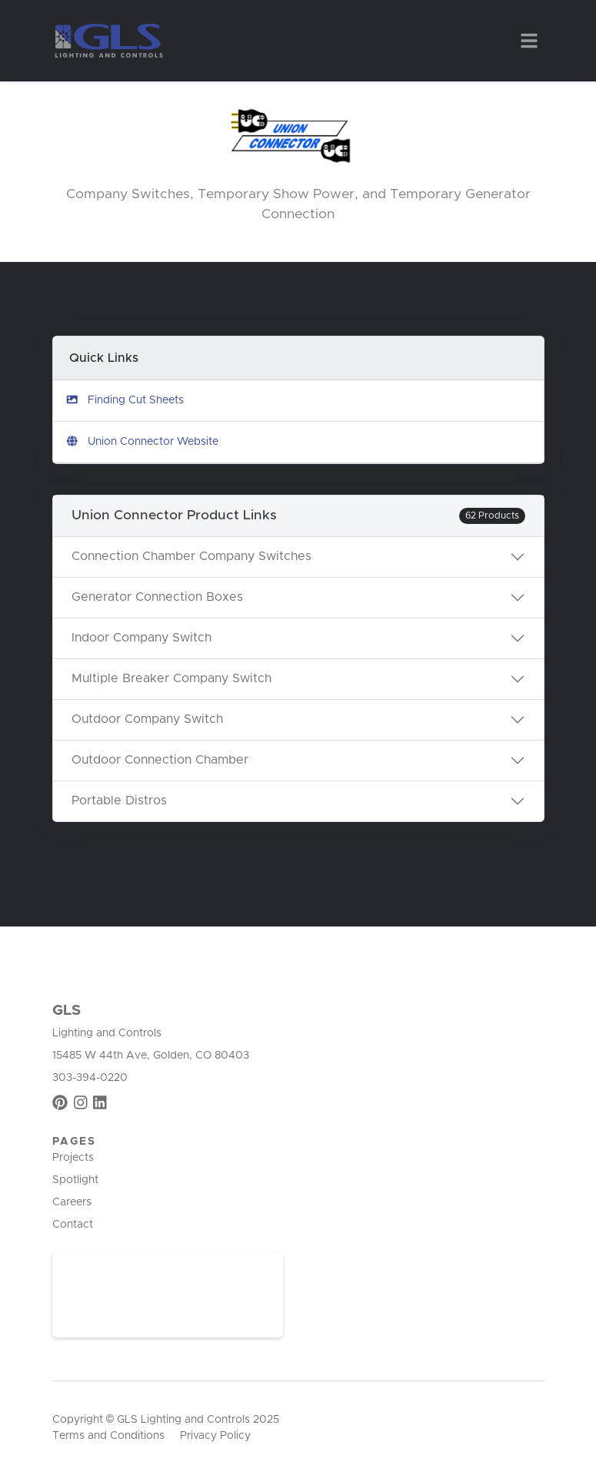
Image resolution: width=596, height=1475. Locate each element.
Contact (72, 1224)
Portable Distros (119, 800)
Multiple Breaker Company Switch (171, 678)
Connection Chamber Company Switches (191, 556)
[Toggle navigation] (529, 40)
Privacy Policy (215, 1435)
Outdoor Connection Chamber (160, 760)
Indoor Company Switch (141, 637)
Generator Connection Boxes (157, 597)
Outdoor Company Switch (147, 719)
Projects (73, 1157)
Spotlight (75, 1180)
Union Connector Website (142, 441)
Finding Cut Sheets (125, 400)
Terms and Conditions (108, 1435)
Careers (72, 1202)
